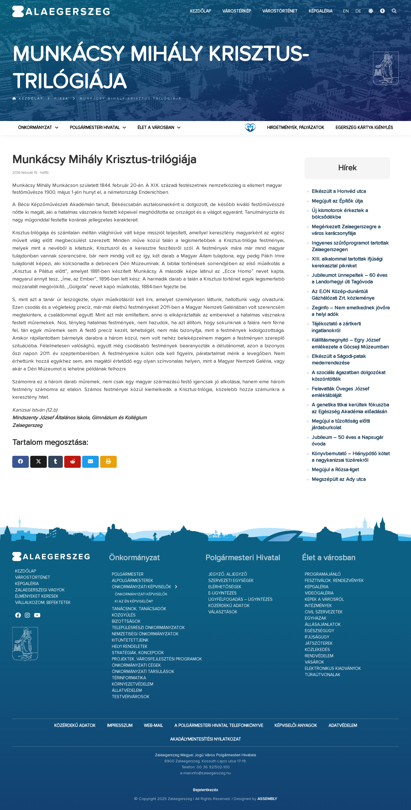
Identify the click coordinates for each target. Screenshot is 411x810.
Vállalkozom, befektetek (43, 603)
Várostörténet (279, 11)
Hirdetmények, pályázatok (295, 128)
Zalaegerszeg (61, 11)
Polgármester (128, 574)
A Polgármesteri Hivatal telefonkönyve (218, 726)
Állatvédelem (127, 690)
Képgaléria (321, 11)
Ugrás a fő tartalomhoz (384, 2)
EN (346, 11)
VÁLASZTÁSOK (222, 612)
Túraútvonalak (323, 675)
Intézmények (318, 606)
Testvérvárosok (131, 697)
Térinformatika (129, 678)
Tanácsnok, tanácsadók (139, 609)
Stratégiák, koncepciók (138, 653)
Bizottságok (126, 621)
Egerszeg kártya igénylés (364, 128)
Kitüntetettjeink (130, 640)
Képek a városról (324, 599)
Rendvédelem (319, 656)
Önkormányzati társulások (143, 672)
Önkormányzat (35, 128)
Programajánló (323, 574)
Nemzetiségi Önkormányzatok (145, 634)
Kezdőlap (200, 11)
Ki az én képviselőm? (134, 601)
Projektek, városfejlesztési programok (157, 659)
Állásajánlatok (323, 624)
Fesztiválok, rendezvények (334, 581)
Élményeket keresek (37, 596)
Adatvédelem (343, 726)
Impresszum (119, 726)
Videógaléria (319, 593)
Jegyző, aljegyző (227, 574)
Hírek (61, 98)
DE (358, 11)
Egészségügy (319, 631)
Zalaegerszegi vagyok (40, 590)
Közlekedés (317, 650)
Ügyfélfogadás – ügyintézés (240, 599)
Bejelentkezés (205, 790)
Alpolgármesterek (132, 581)
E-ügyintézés (222, 593)
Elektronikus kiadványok (333, 668)
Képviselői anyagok (296, 726)
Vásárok (314, 662)
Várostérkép (236, 11)
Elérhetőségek (224, 587)
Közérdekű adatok (229, 606)
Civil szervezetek (324, 612)
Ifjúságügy (317, 637)
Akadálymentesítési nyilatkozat (205, 739)
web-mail (153, 726)
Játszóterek (319, 643)
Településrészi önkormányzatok (148, 628)
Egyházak (316, 618)
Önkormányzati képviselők (141, 587)
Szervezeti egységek (231, 581)
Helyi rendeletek (130, 646)
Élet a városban (156, 128)
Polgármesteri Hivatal (95, 128)
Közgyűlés (124, 615)
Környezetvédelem (132, 684)
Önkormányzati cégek (136, 665)
